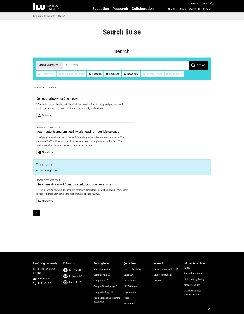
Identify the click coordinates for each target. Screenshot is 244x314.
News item (47, 152)
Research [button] (96, 73)
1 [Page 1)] (36, 212)
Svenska (195, 3)
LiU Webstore (131, 286)
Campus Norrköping (104, 286)
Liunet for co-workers (164, 269)
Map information (102, 269)
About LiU (172, 9)
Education (100, 8)
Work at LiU (194, 9)
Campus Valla (100, 274)
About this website (193, 273)
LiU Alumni (130, 280)
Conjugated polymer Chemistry (57, 99)
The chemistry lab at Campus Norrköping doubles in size (73, 184)
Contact (206, 9)
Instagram (71, 276)
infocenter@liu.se (45, 278)
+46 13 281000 (43, 283)
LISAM (157, 280)
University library (132, 269)
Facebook (71, 270)
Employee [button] (114, 73)
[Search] (206, 3)
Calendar (128, 274)
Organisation (130, 292)
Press (126, 297)
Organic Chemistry (48, 64)
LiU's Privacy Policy (194, 279)
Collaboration (143, 8)
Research (120, 8)
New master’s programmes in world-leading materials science (77, 132)
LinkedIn (70, 282)
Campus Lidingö (102, 292)
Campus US (100, 280)
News (183, 9)
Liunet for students (163, 274)
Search (201, 65)
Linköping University (44, 16)
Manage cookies (192, 285)
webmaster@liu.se (193, 294)
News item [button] (132, 73)
